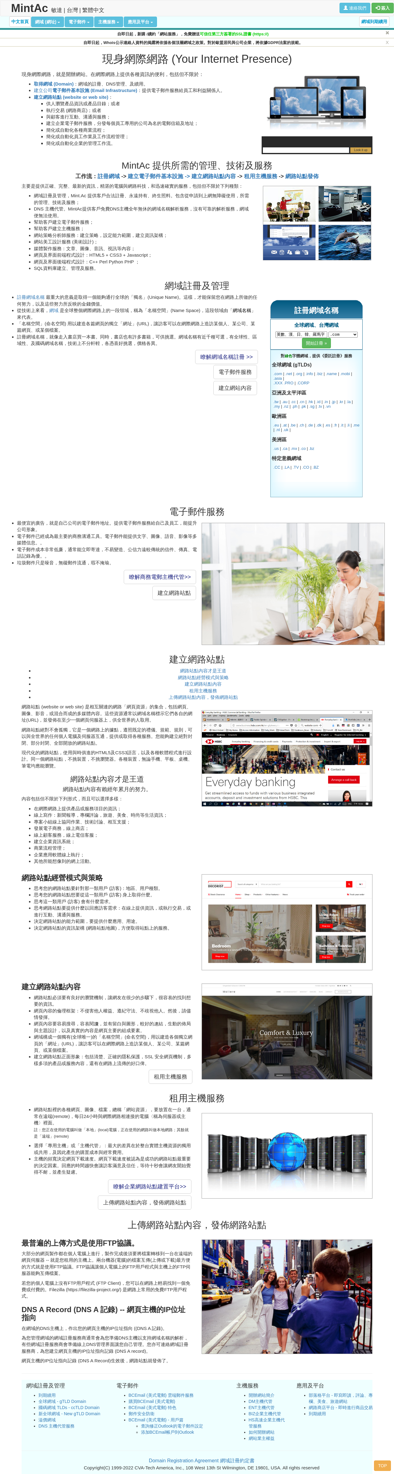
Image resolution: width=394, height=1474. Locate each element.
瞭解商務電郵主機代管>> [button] (160, 577)
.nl (277, 429)
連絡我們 (355, 8)
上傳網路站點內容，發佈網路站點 (203, 697)
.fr (335, 425)
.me (356, 425)
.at (284, 425)
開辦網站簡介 (262, 1395)
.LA (286, 467)
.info (309, 373)
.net (288, 373)
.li (348, 425)
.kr (341, 401)
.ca (284, 448)
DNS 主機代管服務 (56, 1426)
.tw (276, 401)
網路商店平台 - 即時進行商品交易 (341, 1407)
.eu (276, 425)
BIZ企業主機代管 (265, 1413)
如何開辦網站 (262, 1432)
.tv (320, 406)
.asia (277, 378)
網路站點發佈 (302, 176)
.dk (318, 425)
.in (326, 401)
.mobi (345, 373)
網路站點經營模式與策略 (203, 677)
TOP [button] (382, 1465)
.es (327, 425)
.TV (296, 467)
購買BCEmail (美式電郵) (152, 1401)
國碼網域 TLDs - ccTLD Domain (68, 1407)
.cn (301, 401)
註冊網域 (109, 176)
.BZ (315, 467)
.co (303, 448)
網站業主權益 (262, 1438)
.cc (293, 401)
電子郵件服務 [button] (235, 372)
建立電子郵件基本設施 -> (159, 176)
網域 (53, 310)
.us (276, 448)
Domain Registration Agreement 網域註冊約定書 (201, 1460)
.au (284, 401)
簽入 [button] (383, 8)
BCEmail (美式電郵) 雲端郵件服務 (161, 1395)
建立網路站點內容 (213, 176)
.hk (310, 401)
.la (348, 401)
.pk (303, 406)
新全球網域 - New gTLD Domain (69, 1413)
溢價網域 (47, 1419)
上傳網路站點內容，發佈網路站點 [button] (144, 1203)
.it (342, 425)
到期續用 (47, 1395)
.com (277, 373)
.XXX (278, 383)
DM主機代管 (261, 1401)
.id (318, 401)
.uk (285, 429)
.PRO (289, 383)
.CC (276, 467)
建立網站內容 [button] (235, 388)
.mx (294, 448)
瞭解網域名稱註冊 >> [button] (226, 357)
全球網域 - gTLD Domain (62, 1401)
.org (298, 373)
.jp (333, 401)
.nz (285, 406)
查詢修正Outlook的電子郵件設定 (172, 1426)
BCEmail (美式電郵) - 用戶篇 (156, 1419)
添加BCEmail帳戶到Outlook (167, 1432)
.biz (319, 373)
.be (293, 425)
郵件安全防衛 (142, 1413)
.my (276, 406)
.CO (305, 467)
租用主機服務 (260, 176)
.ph (294, 406)
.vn (328, 406)
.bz (311, 448)
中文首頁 (20, 21)
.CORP (303, 383)
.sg (311, 406)
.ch (301, 425)
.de (310, 425)
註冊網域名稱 (31, 297)
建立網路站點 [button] (174, 593)
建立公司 (85, 90)
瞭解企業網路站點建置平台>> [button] (149, 1187)
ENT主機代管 (262, 1407)
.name (331, 373)
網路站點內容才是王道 (203, 670)
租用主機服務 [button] (170, 1077)
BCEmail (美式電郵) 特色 (153, 1407)
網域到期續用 (374, 21)
